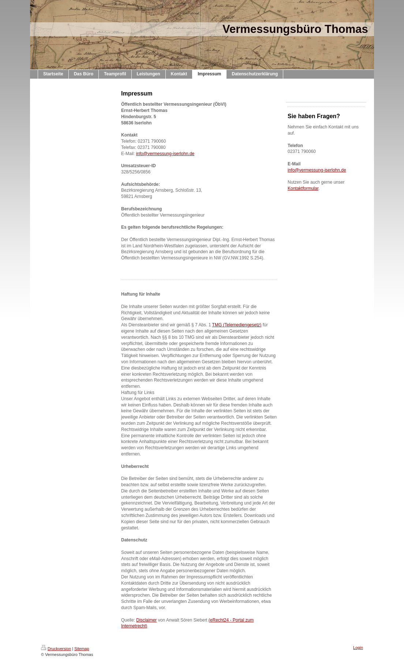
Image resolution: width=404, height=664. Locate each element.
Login (358, 647)
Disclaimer (146, 620)
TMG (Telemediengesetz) (237, 324)
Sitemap (81, 648)
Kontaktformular (303, 188)
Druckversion (56, 648)
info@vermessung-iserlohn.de (165, 153)
